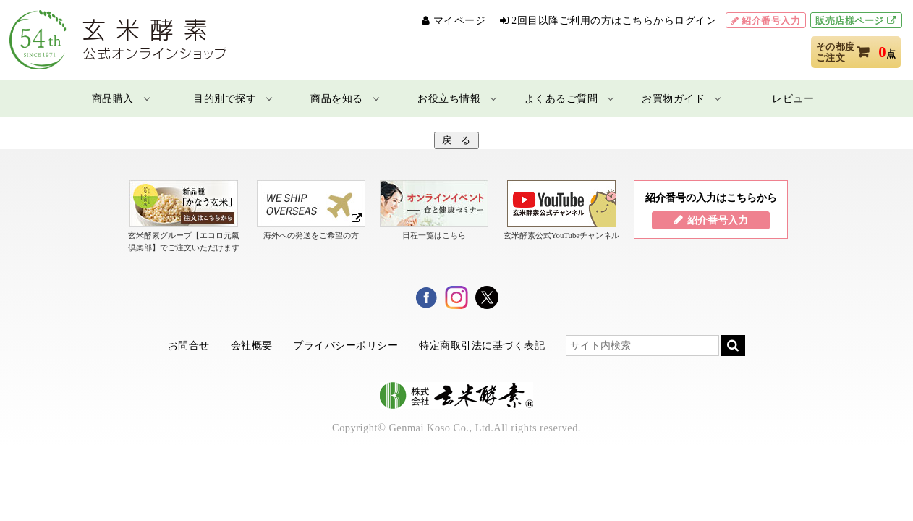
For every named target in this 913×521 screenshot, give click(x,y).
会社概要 (252, 345)
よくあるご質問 (561, 98)
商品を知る (336, 98)
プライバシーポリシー (345, 345)
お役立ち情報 (448, 98)
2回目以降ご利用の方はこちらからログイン (613, 20)
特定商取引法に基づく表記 (482, 345)
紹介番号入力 (771, 20)
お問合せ (189, 345)
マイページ (459, 20)
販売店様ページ (849, 20)
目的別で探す (224, 98)
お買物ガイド (673, 98)
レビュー (793, 98)
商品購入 (113, 98)
